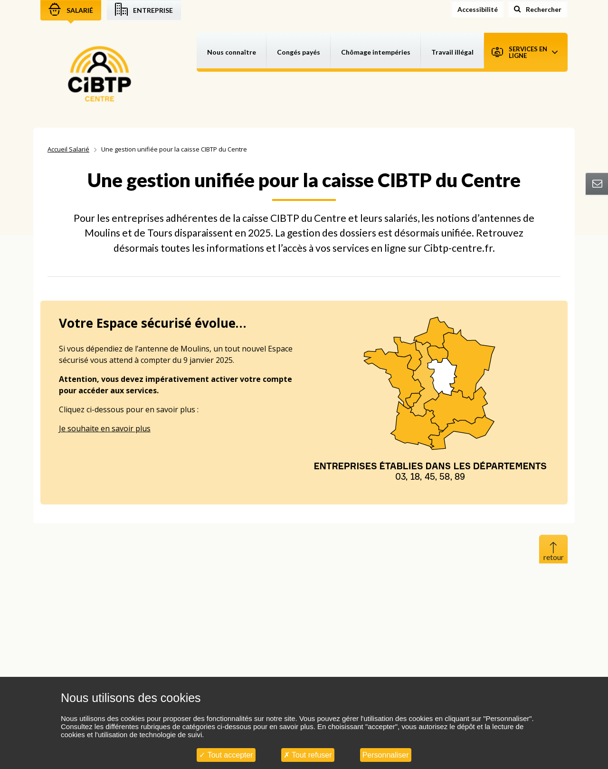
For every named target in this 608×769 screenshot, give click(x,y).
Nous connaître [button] (231, 52)
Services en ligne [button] (525, 52)
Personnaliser (385, 755)
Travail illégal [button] (452, 52)
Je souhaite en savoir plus (105, 428)
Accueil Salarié (68, 149)
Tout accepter (226, 755)
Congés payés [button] (298, 52)
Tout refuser (308, 755)
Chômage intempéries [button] (375, 52)
